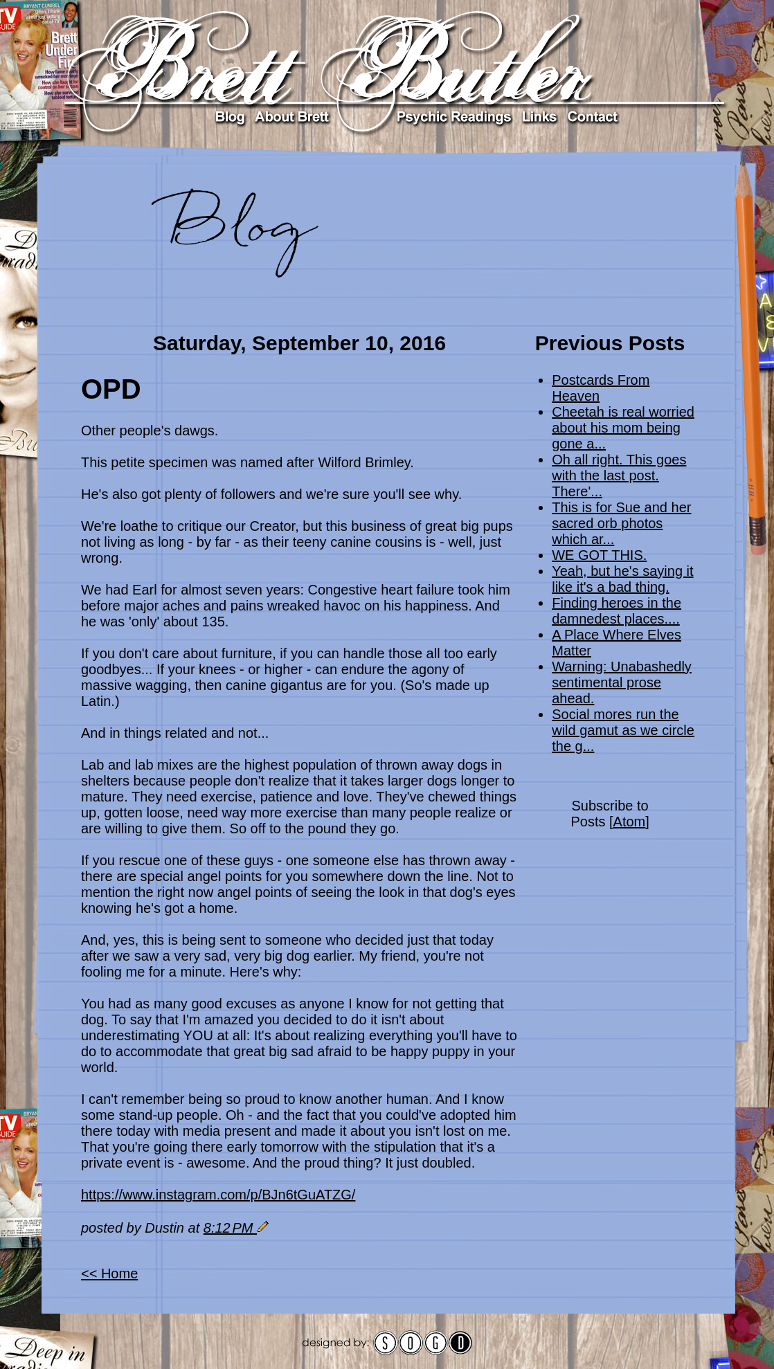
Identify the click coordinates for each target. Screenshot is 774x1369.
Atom (629, 821)
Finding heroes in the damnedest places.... (616, 610)
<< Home (109, 1273)
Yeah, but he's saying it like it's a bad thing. (622, 579)
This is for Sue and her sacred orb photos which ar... (621, 523)
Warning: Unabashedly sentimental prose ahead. (622, 682)
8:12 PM (230, 1227)
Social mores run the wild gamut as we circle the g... (623, 730)
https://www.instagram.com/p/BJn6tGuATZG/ (218, 1194)
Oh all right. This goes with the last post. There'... (619, 475)
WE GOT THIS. (599, 555)
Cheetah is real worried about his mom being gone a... (623, 427)
